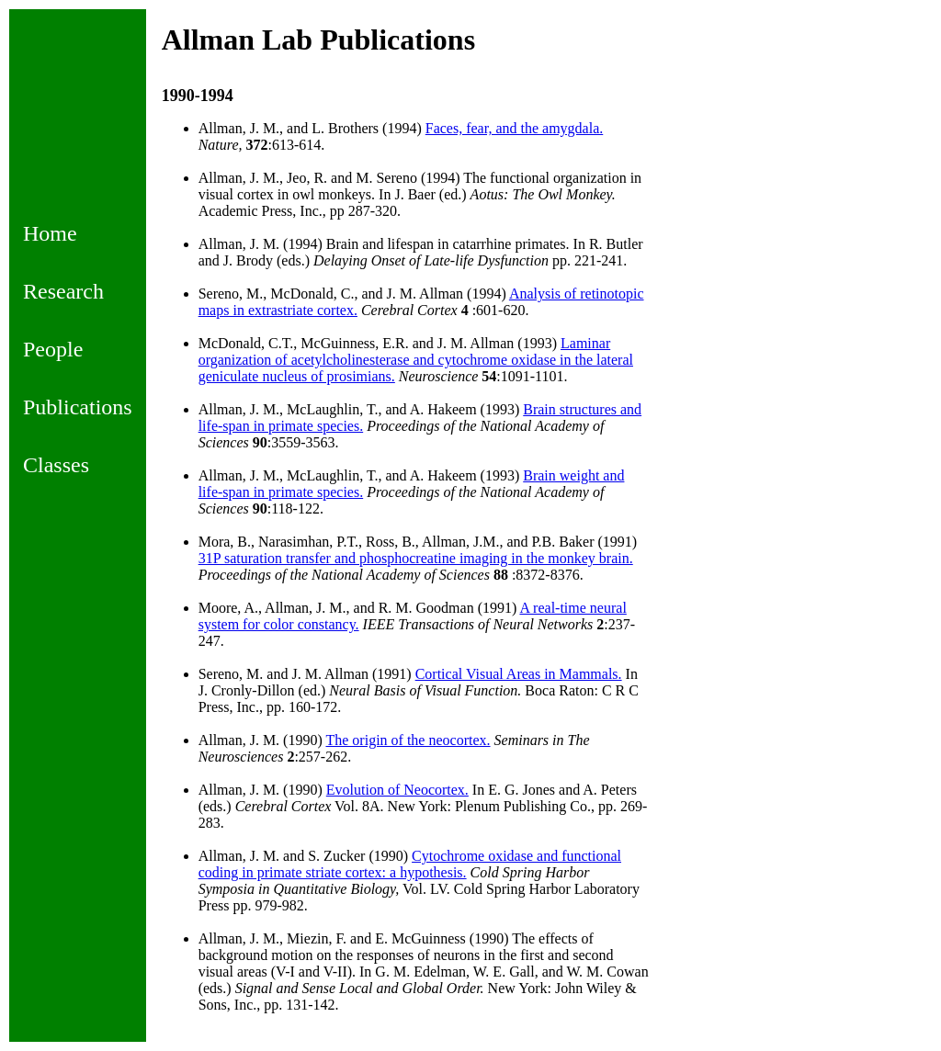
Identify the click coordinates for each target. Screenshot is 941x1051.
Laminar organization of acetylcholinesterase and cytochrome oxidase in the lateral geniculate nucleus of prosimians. (415, 359)
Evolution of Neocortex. (397, 789)
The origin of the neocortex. (407, 740)
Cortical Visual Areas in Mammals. (518, 674)
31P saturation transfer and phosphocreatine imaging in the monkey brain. (415, 558)
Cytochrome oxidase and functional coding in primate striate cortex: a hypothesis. (409, 864)
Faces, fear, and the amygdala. (514, 128)
